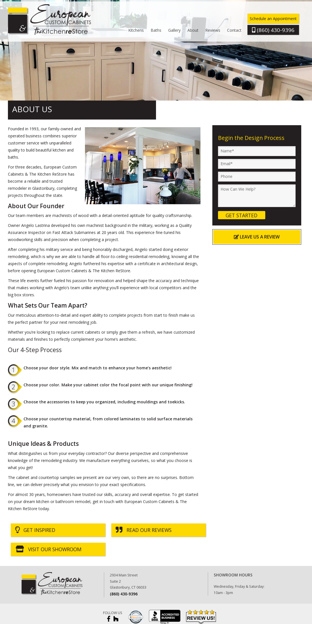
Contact (234, 30)
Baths (156, 30)
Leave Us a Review (257, 237)
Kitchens (136, 30)
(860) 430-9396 (124, 574)
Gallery (174, 30)
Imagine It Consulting (288, 617)
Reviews (212, 30)
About (192, 30)
